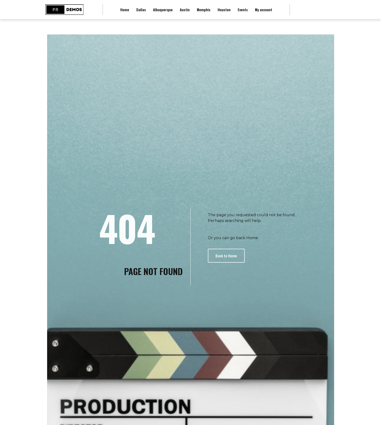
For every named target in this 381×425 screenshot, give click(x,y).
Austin (185, 9)
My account (263, 9)
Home (124, 9)
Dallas (141, 9)
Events (243, 9)
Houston (224, 9)
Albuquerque (163, 9)
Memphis (203, 9)
